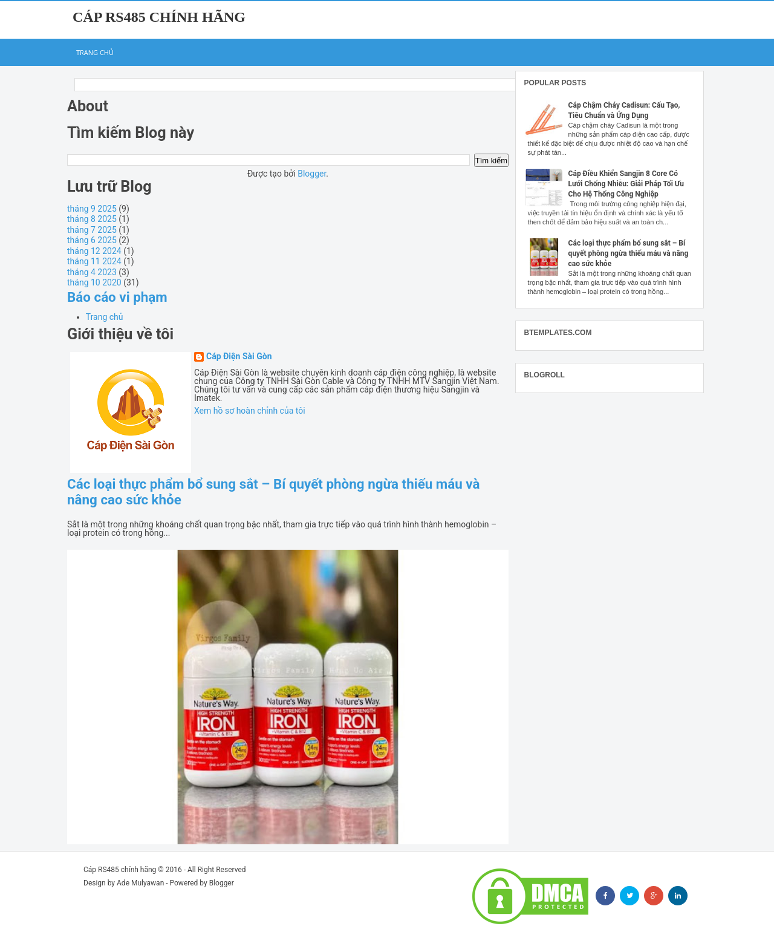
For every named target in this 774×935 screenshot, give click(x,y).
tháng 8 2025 (92, 219)
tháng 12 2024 (94, 251)
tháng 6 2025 (92, 240)
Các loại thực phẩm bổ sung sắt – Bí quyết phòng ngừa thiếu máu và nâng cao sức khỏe (628, 253)
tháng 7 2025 (92, 230)
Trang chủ (95, 52)
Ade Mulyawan (140, 883)
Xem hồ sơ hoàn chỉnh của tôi (249, 410)
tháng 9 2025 (92, 208)
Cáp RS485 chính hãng (159, 17)
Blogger (312, 173)
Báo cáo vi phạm (117, 297)
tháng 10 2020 (94, 282)
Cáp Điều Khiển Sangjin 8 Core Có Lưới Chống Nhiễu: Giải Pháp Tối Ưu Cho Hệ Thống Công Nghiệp (626, 183)
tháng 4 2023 (92, 272)
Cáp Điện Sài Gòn (239, 356)
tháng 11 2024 (94, 261)
